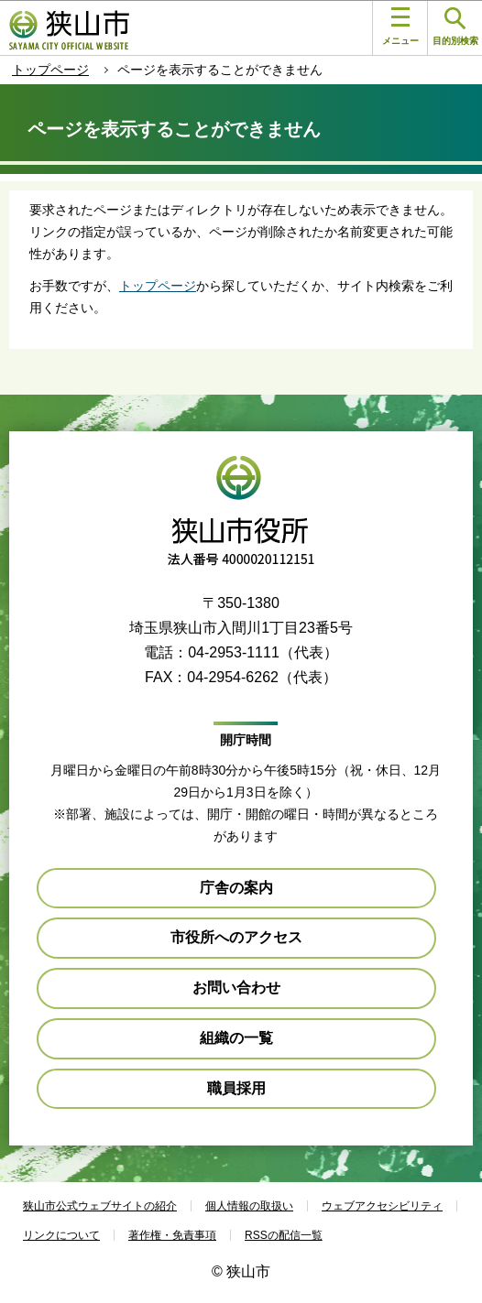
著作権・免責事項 (172, 1235)
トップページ (50, 69)
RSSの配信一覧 (284, 1235)
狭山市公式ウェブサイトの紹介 (100, 1205)
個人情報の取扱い (249, 1205)
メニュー (400, 26)
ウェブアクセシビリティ (382, 1205)
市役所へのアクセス (236, 937)
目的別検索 (455, 27)
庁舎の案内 (236, 888)
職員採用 (236, 1088)
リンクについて (61, 1235)
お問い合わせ (236, 987)
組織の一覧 (236, 1038)
